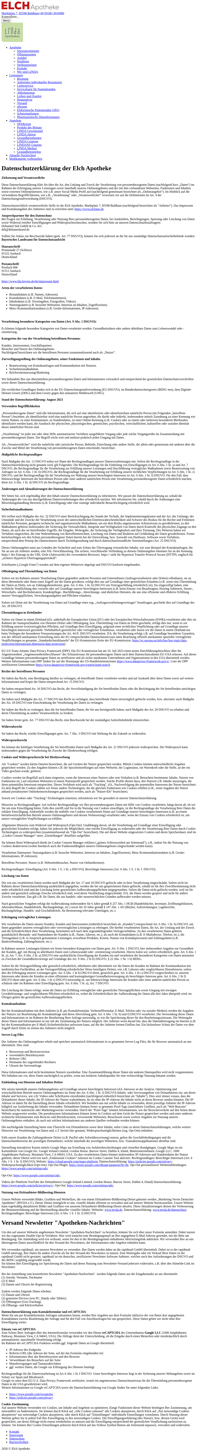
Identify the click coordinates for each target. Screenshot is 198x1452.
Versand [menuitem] (22, 103)
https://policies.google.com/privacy (150, 1161)
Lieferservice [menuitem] (25, 85)
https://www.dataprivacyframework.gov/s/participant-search (73, 664)
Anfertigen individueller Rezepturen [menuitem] (39, 82)
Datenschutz (17, 1438)
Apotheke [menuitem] (15, 47)
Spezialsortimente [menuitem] (28, 51)
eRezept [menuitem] (22, 106)
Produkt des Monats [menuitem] (29, 127)
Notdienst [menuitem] (23, 61)
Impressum (16, 1435)
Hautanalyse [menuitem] (24, 99)
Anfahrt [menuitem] (22, 58)
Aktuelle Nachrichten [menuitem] (22, 155)
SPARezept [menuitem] (24, 124)
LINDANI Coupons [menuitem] (29, 144)
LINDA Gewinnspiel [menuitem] (30, 131)
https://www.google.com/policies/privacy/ (27, 1185)
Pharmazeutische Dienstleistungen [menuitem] (38, 117)
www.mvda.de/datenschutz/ (170, 1209)
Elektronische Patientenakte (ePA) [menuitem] (38, 110)
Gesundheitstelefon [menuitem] (29, 151)
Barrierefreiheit (18, 1442)
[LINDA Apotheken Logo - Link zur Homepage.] (12, 41)
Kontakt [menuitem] (22, 68)
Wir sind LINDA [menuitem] (27, 71)
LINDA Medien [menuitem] (27, 148)
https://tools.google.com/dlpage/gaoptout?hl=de (98, 1165)
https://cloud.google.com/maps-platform (73, 1161)
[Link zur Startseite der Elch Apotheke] (30, 9)
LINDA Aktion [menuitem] (26, 134)
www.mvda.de (113, 1209)
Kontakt (14, 1431)
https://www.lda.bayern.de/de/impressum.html (30, 281)
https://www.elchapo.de (89, 209)
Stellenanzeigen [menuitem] (27, 64)
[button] (99, 17)
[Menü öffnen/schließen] (6, 21)
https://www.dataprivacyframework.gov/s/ (143, 661)
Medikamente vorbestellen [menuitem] (25, 158)
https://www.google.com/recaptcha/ (31, 1394)
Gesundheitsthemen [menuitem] (29, 138)
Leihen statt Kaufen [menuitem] (29, 96)
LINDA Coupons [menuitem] (27, 141)
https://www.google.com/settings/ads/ (25, 1168)
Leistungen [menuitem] (16, 75)
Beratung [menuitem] (22, 78)
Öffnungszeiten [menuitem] (26, 54)
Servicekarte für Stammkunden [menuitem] (36, 89)
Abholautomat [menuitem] (26, 92)
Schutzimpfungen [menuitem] (28, 113)
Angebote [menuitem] (15, 120)
